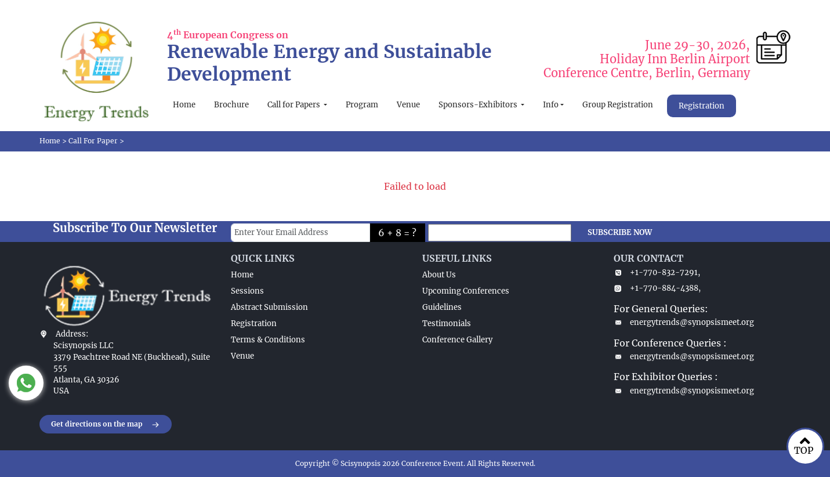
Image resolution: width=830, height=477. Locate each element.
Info (551, 105)
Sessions (247, 291)
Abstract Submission (269, 307)
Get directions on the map (105, 424)
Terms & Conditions (268, 340)
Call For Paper (93, 140)
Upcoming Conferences (465, 291)
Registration (701, 106)
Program (362, 105)
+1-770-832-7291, (657, 272)
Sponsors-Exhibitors (478, 105)
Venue (408, 105)
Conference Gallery (457, 340)
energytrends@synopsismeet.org (684, 322)
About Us (439, 275)
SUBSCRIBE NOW (620, 232)
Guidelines (442, 307)
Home (184, 105)
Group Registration (617, 105)
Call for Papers (294, 105)
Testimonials (446, 323)
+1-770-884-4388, (657, 288)
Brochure (231, 105)
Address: (72, 334)
